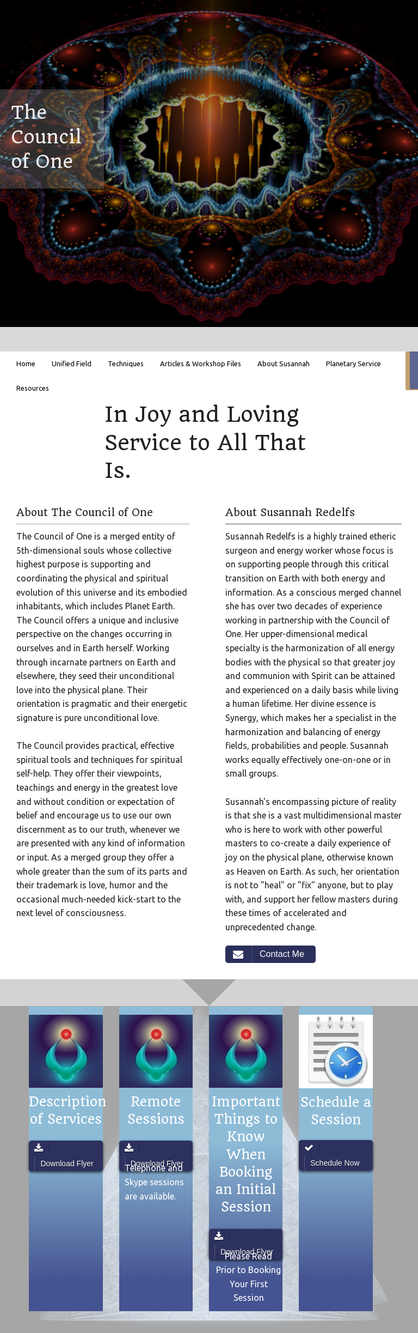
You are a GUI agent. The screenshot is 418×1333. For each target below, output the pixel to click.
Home (25, 363)
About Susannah (283, 363)
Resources (32, 388)
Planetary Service (353, 363)
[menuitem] (26, 364)
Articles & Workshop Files (200, 363)
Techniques (126, 363)
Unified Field (71, 363)
